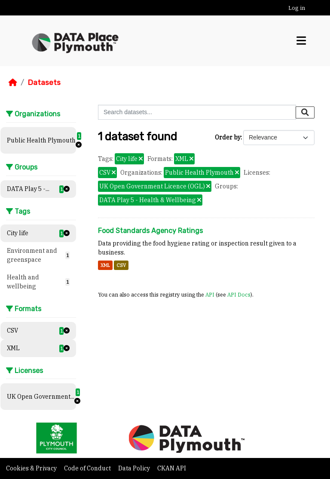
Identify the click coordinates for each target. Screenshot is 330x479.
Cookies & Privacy (32, 468)
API (209, 294)
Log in (296, 8)
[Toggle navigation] (301, 41)
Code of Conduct (88, 468)
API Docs (239, 294)
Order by (228, 137)
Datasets (44, 82)
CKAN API (171, 468)
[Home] (13, 82)
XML (105, 265)
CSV (121, 265)
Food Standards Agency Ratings (150, 231)
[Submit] (305, 112)
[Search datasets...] (197, 112)
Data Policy (134, 468)
